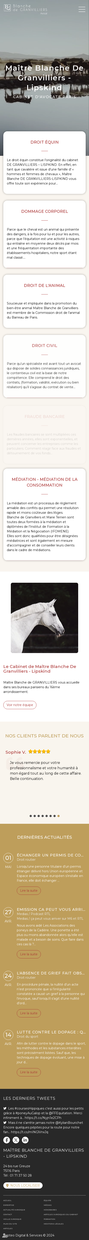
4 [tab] (43, 816)
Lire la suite (29, 892)
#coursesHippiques (29, 1108)
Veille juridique (12, 1219)
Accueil (7, 1200)
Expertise (8, 1205)
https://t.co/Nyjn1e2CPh (43, 1118)
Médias (48, 1205)
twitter (16, 1140)
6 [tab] (50, 816)
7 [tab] (54, 816)
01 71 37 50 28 (21, 1175)
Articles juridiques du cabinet (61, 1214)
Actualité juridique (14, 1210)
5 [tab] (46, 816)
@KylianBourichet (69, 1123)
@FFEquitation (60, 1113)
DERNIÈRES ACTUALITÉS (44, 837)
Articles (8, 1228)
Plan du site (10, 1224)
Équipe (47, 1200)
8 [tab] (58, 816)
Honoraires (50, 1210)
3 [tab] (39, 816)
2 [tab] (35, 816)
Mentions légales (54, 1224)
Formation (49, 1219)
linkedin (25, 1140)
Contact (7, 1214)
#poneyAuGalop (27, 1113)
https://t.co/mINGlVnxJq (29, 1132)
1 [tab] (31, 816)
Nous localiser (25, 1185)
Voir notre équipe (20, 705)
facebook (6, 1140)
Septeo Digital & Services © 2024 (28, 1235)
